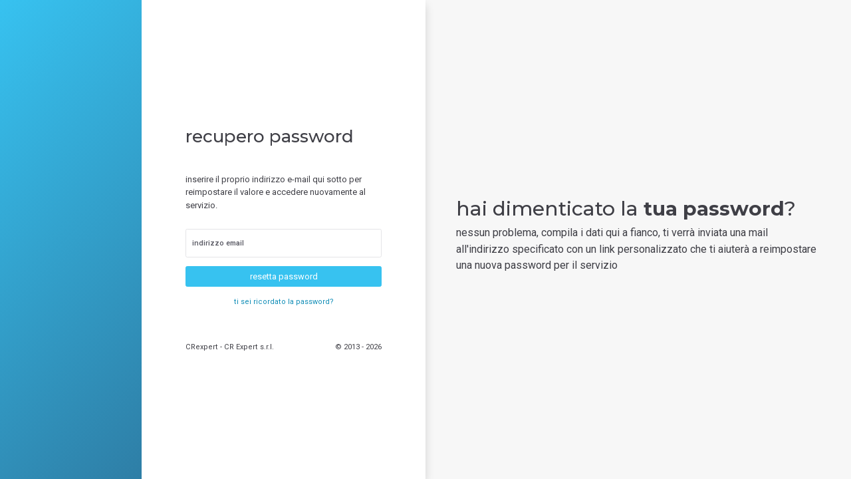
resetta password (284, 276)
